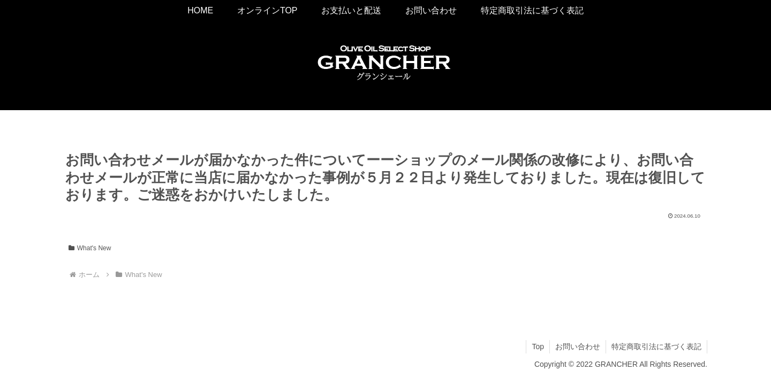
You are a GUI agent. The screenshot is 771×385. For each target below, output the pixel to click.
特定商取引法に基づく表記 (656, 346)
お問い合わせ (577, 346)
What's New (90, 248)
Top (538, 346)
